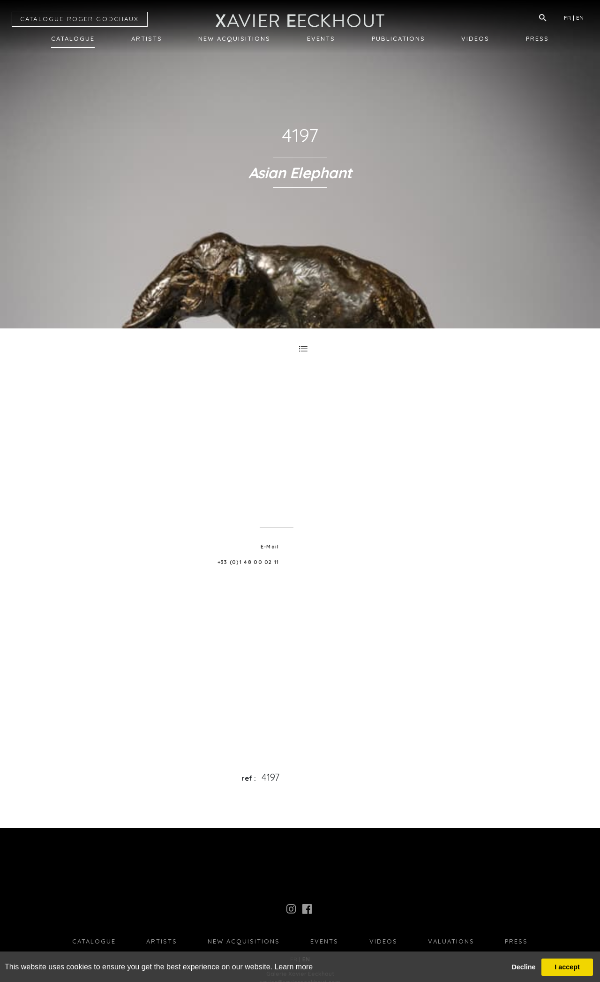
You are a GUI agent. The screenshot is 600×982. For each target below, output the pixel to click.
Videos (475, 38)
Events (321, 38)
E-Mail (270, 546)
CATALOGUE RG (79, 19)
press (516, 941)
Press (537, 38)
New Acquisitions (234, 38)
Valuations (451, 941)
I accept (567, 967)
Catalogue (73, 38)
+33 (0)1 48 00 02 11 (248, 562)
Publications (398, 38)
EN (580, 17)
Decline (523, 967)
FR (567, 17)
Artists (146, 38)
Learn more (293, 967)
